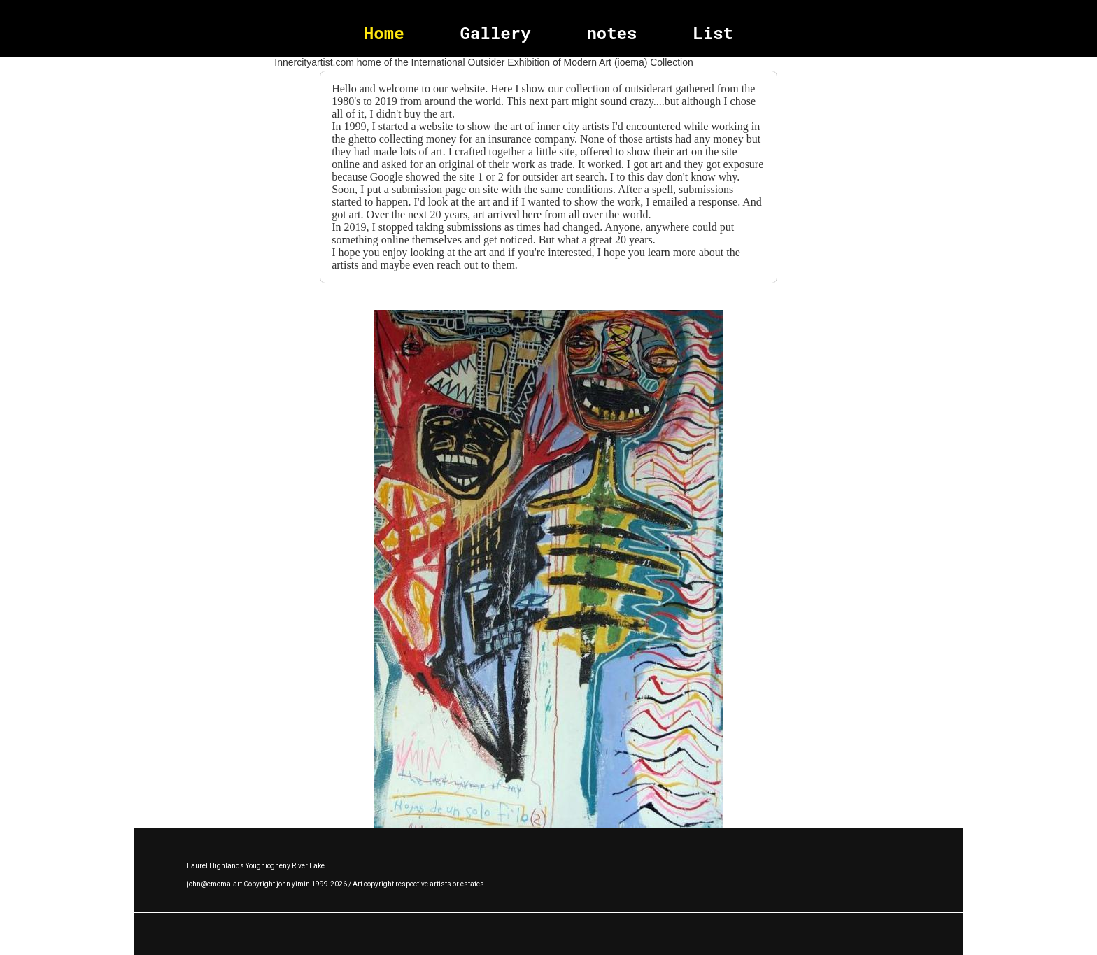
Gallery (495, 33)
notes (611, 33)
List (713, 33)
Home (384, 33)
